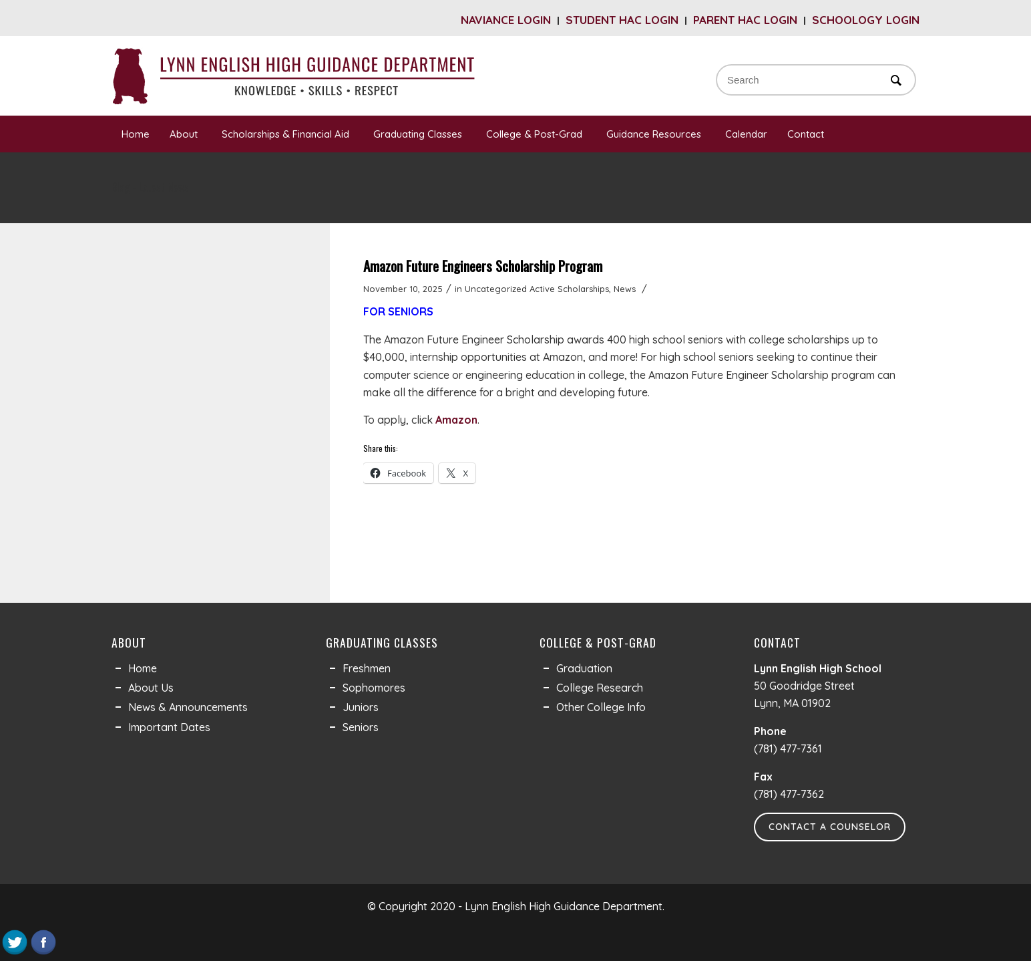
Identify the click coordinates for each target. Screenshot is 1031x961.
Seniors (361, 727)
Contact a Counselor (830, 827)
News (625, 288)
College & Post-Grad (536, 134)
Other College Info (601, 707)
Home (136, 134)
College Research (599, 687)
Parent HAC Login (745, 20)
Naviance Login (506, 20)
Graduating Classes (419, 134)
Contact (807, 134)
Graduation (584, 668)
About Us (151, 687)
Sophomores (374, 687)
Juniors (361, 707)
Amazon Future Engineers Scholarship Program (482, 265)
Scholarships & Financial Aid (287, 134)
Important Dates (169, 727)
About (186, 134)
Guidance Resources (655, 134)
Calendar (746, 134)
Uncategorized (496, 288)
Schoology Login (865, 20)
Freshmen (367, 668)
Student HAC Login (622, 20)
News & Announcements (188, 707)
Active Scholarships (569, 288)
